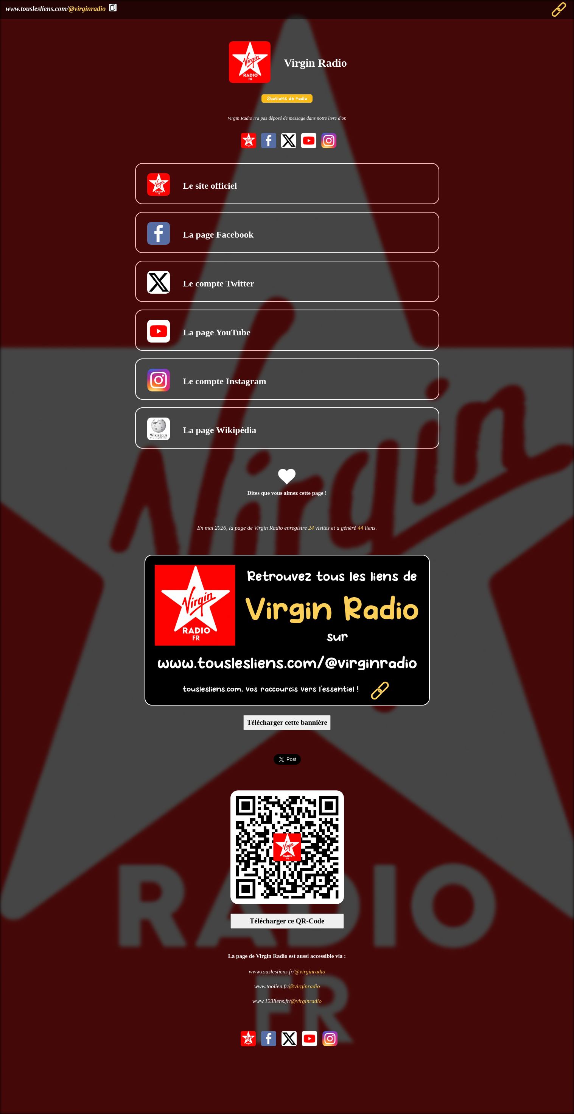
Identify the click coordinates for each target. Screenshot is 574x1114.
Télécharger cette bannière (287, 722)
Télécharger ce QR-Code (287, 921)
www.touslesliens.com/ (56, 9)
